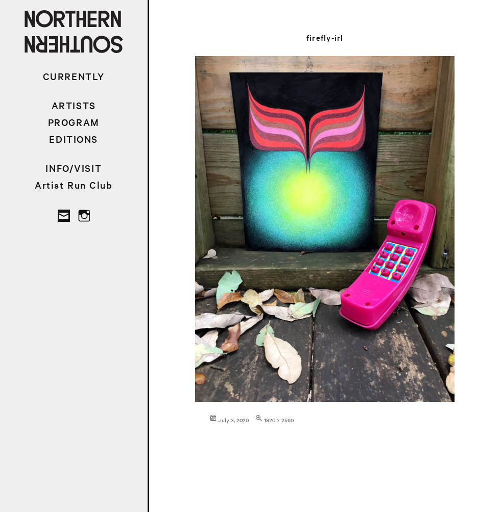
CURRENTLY (74, 76)
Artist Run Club (74, 184)
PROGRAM (74, 122)
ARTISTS (74, 105)
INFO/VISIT (73, 168)
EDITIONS (73, 139)
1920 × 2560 (279, 420)
